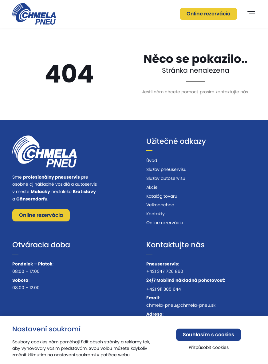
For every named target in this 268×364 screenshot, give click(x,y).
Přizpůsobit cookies (209, 349)
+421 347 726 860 (164, 271)
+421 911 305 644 (163, 289)
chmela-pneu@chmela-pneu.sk (180, 305)
